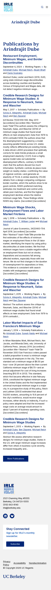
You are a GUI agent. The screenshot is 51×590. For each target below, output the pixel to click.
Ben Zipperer (19, 116)
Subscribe (15, 544)
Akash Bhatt (39, 70)
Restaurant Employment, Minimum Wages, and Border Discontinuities (23, 59)
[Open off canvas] (47, 7)
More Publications (15, 458)
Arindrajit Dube (10, 70)
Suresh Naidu (28, 333)
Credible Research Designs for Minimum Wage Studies (23, 420)
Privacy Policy (6, 563)
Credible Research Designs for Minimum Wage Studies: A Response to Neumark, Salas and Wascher (23, 100)
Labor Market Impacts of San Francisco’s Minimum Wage (23, 324)
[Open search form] (42, 7)
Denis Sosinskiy (15, 73)
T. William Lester (27, 221)
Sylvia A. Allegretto (12, 113)
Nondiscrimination (37, 563)
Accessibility (20, 563)
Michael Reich (25, 70)
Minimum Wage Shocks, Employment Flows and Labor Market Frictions (23, 211)
